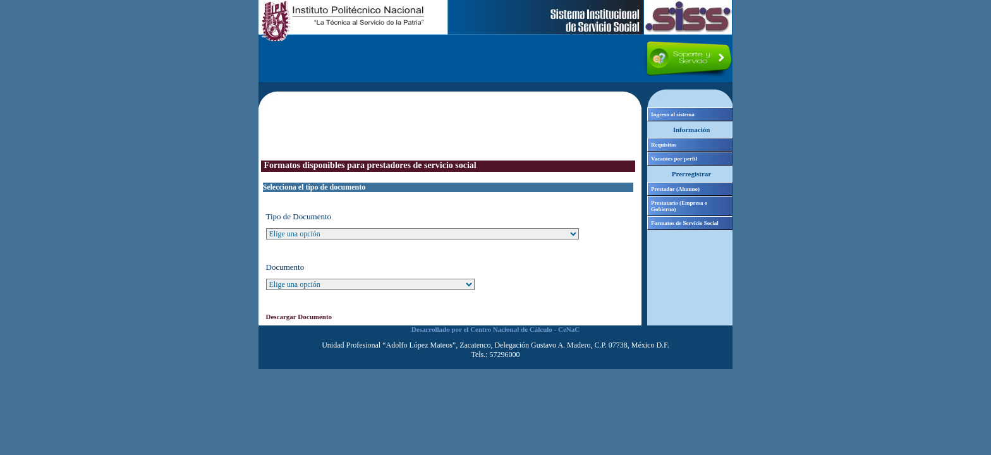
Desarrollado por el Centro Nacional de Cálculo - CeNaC (495, 329)
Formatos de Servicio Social (685, 223)
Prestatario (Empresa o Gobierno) (679, 206)
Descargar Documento (299, 316)
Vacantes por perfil (674, 158)
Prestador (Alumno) (675, 189)
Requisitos (663, 145)
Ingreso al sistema (673, 114)
